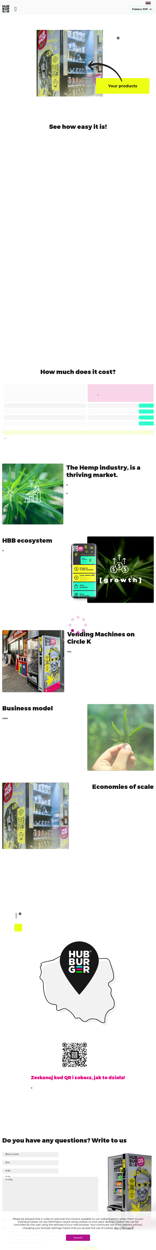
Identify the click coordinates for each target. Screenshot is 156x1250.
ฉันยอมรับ (78, 1238)
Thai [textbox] (148, 3)
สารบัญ (50, 1196)
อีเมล (7, 1162)
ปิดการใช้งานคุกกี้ (123, 1228)
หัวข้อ (7, 1170)
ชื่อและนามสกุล (12, 1154)
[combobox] (148, 3)
